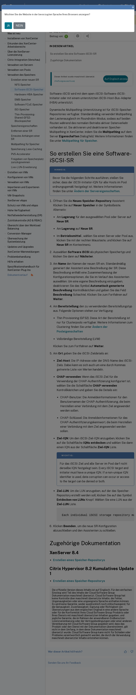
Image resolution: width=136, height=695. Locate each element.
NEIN (19, 25)
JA (8, 25)
